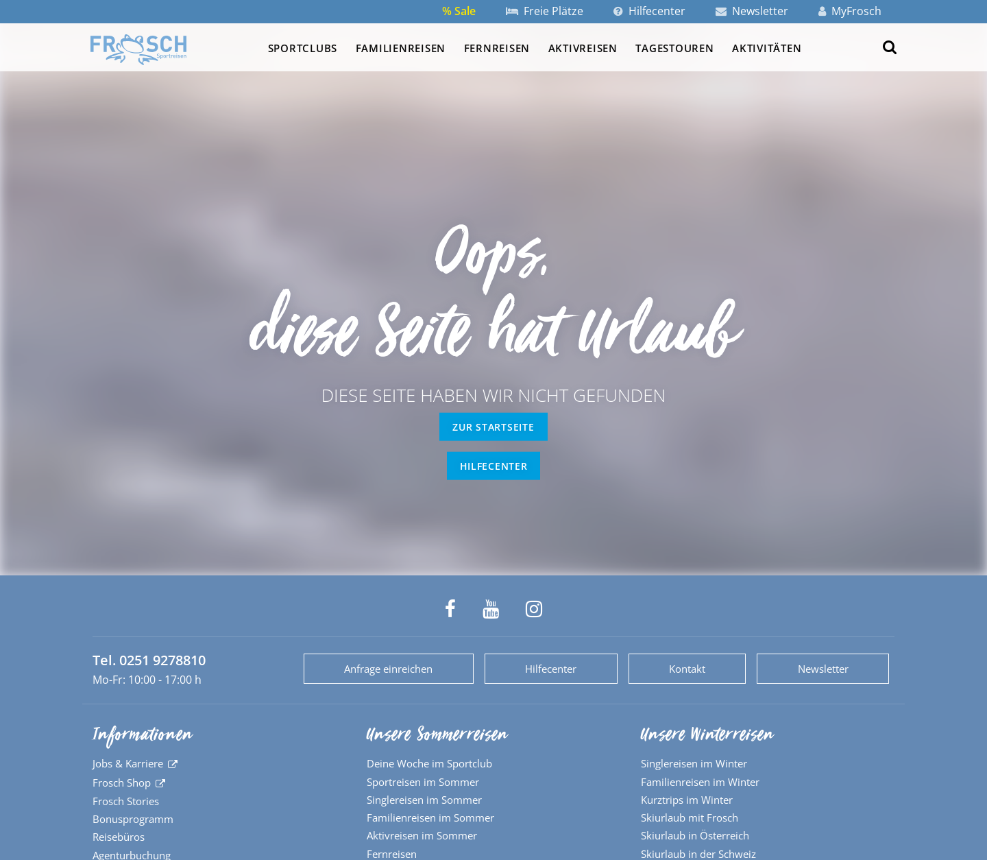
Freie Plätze (544, 11)
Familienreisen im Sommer (430, 817)
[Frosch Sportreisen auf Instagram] (534, 609)
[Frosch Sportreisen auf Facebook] (450, 609)
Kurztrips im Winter (687, 800)
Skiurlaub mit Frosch (689, 817)
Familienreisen (401, 48)
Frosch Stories (126, 801)
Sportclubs (302, 48)
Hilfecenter (649, 11)
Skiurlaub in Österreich (695, 835)
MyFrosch (849, 11)
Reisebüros (119, 837)
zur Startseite (493, 426)
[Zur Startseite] (138, 49)
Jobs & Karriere (128, 763)
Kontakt (687, 669)
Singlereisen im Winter (694, 763)
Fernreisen (497, 48)
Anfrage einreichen (388, 669)
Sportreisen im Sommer (423, 782)
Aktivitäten (766, 48)
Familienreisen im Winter (700, 782)
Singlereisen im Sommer (424, 800)
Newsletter (752, 11)
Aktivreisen (583, 48)
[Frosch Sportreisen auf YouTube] (491, 609)
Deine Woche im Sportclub (429, 763)
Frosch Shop (122, 782)
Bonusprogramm (133, 819)
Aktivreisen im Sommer (422, 835)
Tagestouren (674, 48)
